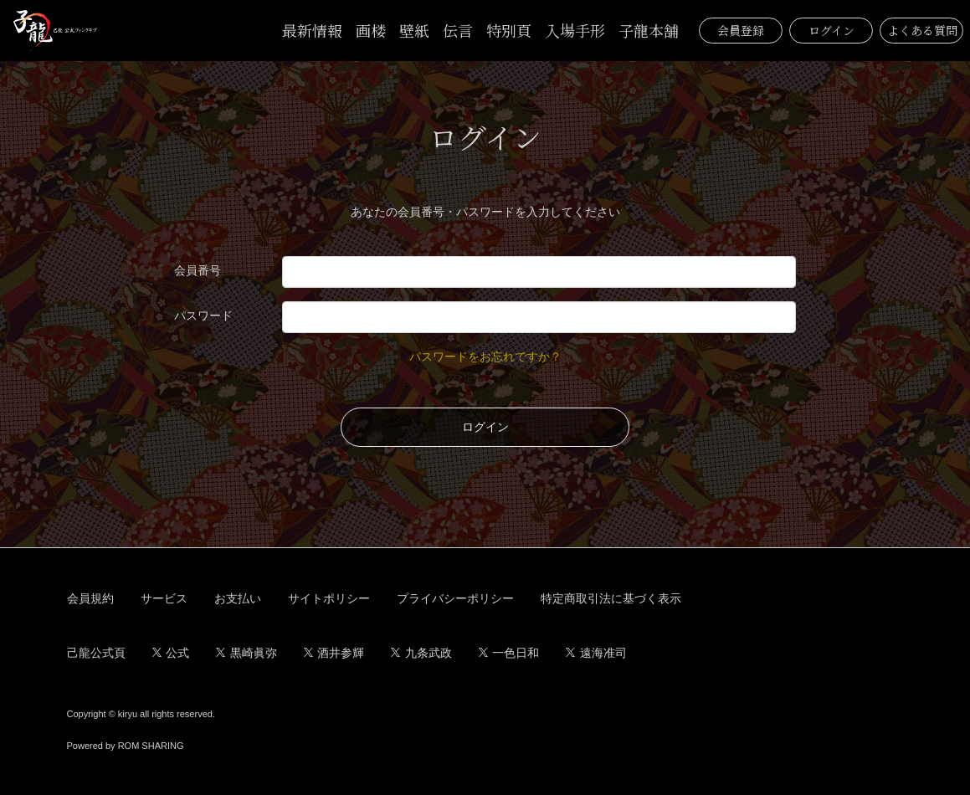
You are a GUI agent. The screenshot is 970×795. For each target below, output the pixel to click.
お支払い (237, 598)
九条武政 (421, 652)
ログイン (831, 30)
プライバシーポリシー (455, 598)
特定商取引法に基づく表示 (611, 598)
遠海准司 (596, 652)
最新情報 (312, 30)
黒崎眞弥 (246, 652)
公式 (171, 652)
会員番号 (197, 270)
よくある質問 (922, 30)
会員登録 (740, 30)
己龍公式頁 (96, 652)
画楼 (371, 30)
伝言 (458, 30)
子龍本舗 (648, 30)
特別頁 (508, 30)
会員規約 (90, 598)
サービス (164, 598)
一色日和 (509, 652)
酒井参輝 (334, 652)
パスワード (203, 315)
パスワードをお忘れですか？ (485, 356)
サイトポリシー (329, 598)
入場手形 (575, 30)
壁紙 (414, 30)
